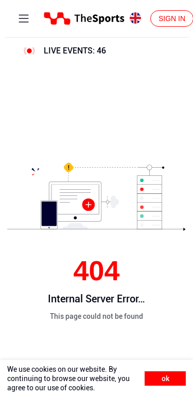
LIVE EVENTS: (75, 51)
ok (165, 378)
